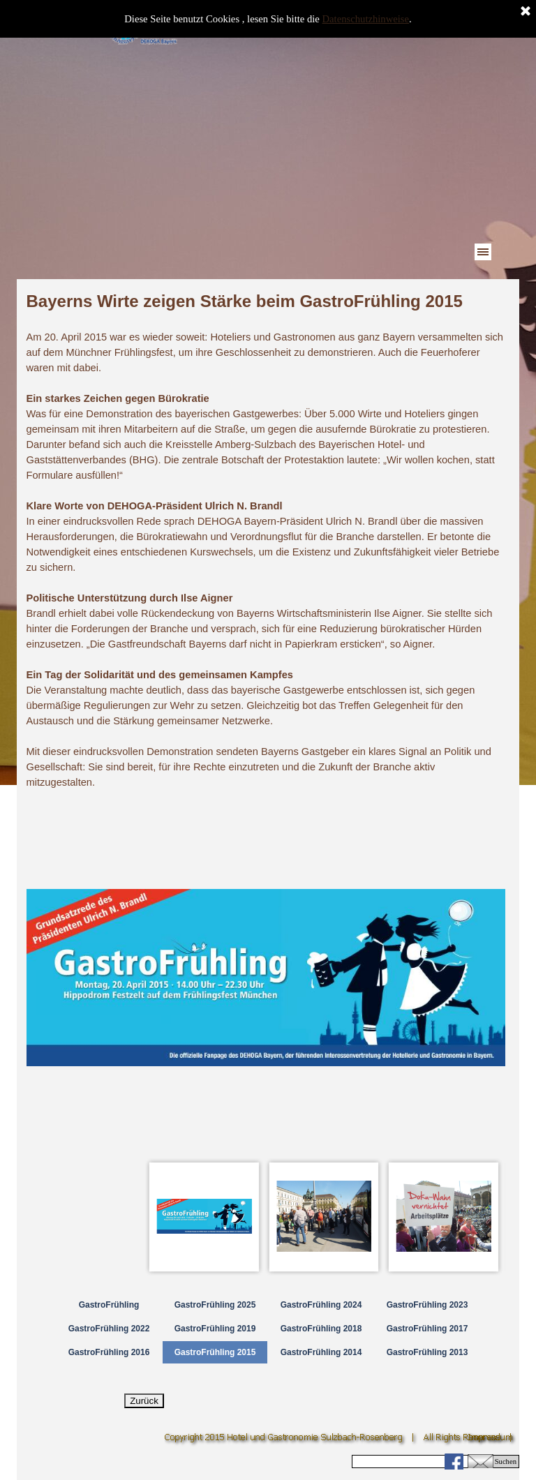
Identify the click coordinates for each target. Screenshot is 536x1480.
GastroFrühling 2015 (215, 1352)
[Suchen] (421, 1461)
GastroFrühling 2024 (321, 1305)
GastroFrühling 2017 (427, 1328)
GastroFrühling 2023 (427, 1305)
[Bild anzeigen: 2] (325, 1217)
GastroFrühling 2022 (109, 1328)
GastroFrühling (109, 1305)
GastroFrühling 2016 (109, 1352)
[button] (480, 1459)
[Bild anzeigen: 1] (204, 1217)
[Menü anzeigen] (483, 252)
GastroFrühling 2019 (215, 1328)
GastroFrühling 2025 (215, 1305)
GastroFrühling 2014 (321, 1352)
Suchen (505, 1461)
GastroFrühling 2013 (427, 1352)
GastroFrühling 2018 (321, 1328)
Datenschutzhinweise (366, 18)
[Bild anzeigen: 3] (444, 1217)
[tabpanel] (266, 539)
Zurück (144, 1401)
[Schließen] (526, 11)
